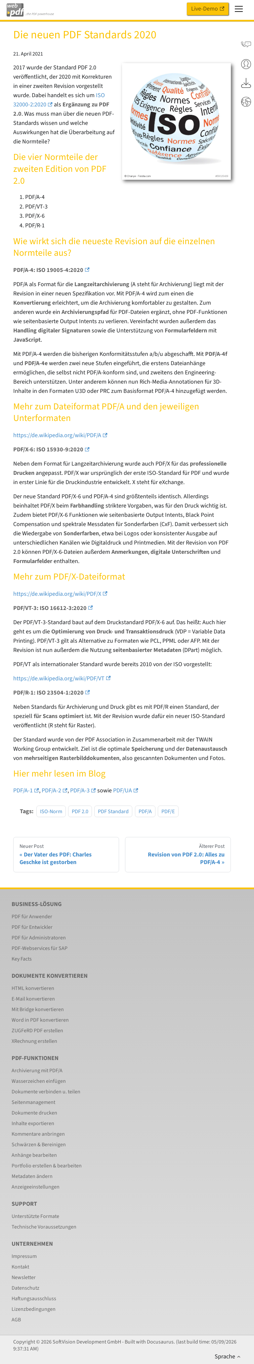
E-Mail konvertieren (33, 999)
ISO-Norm (51, 811)
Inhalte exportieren (33, 1123)
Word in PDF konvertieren (40, 1020)
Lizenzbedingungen (34, 1309)
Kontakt (20, 1266)
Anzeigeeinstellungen (36, 1187)
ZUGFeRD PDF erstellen (37, 1030)
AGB (16, 1319)
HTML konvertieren (33, 988)
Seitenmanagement (33, 1102)
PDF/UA (125, 790)
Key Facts (22, 959)
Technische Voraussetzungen (44, 1227)
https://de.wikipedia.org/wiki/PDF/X (60, 594)
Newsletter (24, 1277)
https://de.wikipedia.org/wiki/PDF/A (60, 435)
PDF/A (145, 811)
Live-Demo (207, 9)
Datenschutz (25, 1288)
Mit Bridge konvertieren (38, 1009)
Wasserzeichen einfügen (39, 1081)
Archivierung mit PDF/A (37, 1070)
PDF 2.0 (80, 811)
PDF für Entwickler (32, 927)
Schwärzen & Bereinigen (39, 1144)
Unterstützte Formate (35, 1216)
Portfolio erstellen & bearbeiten (47, 1165)
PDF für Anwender (32, 916)
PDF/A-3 (83, 790)
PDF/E (168, 811)
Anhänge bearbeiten (34, 1155)
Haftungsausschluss (34, 1298)
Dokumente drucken (34, 1113)
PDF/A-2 (54, 790)
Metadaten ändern (32, 1176)
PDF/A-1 (26, 790)
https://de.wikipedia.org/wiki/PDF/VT (62, 678)
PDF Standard (113, 811)
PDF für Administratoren (39, 937)
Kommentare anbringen (38, 1134)
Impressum (24, 1256)
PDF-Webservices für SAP (39, 948)
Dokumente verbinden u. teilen (46, 1091)
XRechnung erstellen (34, 1041)
